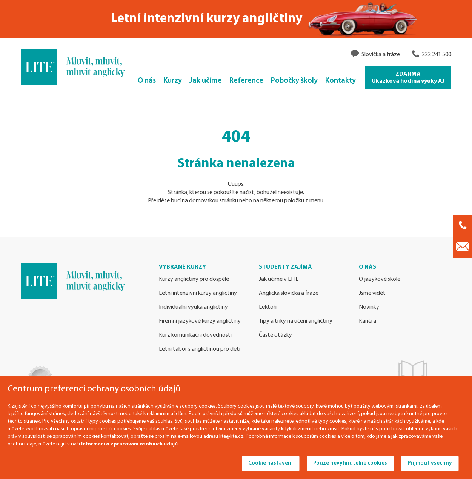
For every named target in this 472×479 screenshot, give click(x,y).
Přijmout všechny (429, 463)
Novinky (369, 307)
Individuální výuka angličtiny (193, 307)
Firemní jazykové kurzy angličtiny (200, 321)
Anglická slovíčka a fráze (288, 293)
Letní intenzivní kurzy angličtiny (198, 293)
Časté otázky (275, 335)
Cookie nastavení (270, 463)
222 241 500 (436, 55)
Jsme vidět (372, 293)
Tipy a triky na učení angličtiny (295, 321)
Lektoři (268, 307)
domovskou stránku (213, 201)
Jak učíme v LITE (278, 279)
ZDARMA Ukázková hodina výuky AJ (408, 77)
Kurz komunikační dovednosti (195, 335)
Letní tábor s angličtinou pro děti (199, 349)
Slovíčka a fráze (380, 55)
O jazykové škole (379, 279)
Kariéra (367, 321)
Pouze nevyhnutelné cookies (350, 463)
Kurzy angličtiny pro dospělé (194, 279)
